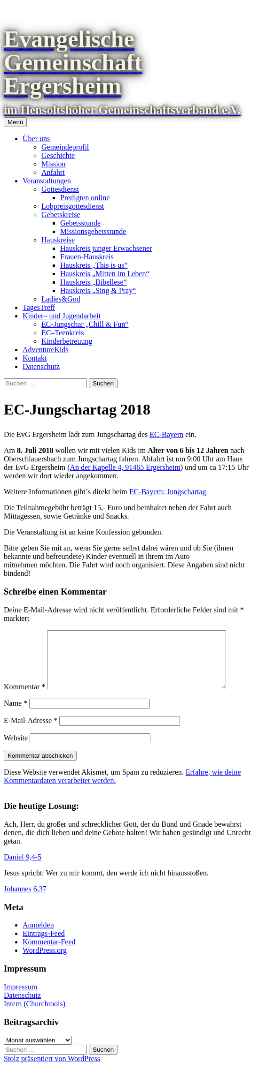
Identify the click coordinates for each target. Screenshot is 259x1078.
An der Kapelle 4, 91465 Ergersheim (125, 467)
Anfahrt (53, 172)
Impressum (20, 998)
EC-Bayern (166, 434)
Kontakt (35, 358)
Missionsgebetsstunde (93, 231)
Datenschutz (41, 366)
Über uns (36, 139)
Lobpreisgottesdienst (72, 206)
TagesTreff (39, 307)
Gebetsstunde (80, 223)
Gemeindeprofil (65, 147)
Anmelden (38, 936)
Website (16, 749)
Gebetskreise (60, 215)
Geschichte (58, 155)
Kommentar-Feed (49, 953)
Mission (53, 164)
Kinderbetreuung (66, 341)
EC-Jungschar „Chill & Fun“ (84, 324)
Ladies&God (60, 299)
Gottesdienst (60, 189)
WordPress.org (45, 961)
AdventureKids (46, 350)
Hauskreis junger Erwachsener (106, 248)
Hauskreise (58, 240)
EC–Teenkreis (62, 333)
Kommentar (24, 698)
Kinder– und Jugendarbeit (62, 316)
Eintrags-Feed (44, 945)
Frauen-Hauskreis (87, 257)
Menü (15, 122)
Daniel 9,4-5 (22, 868)
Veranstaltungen (47, 181)
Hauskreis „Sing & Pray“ (98, 290)
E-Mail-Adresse (30, 732)
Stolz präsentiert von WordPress (52, 1070)
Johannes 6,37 (25, 900)
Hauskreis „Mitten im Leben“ (104, 274)
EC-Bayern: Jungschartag (167, 492)
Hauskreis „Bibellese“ (93, 282)
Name (15, 714)
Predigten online (85, 198)
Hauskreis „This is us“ (94, 265)
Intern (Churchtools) (34, 1015)
